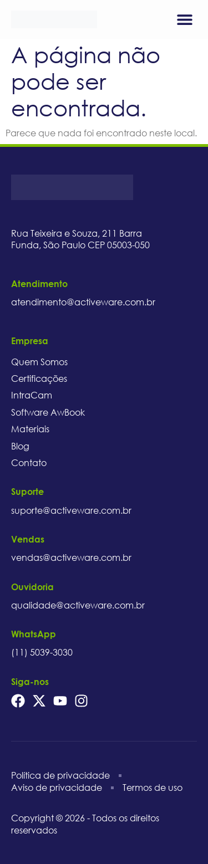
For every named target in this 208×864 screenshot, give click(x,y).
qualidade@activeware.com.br (78, 605)
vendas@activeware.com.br (71, 557)
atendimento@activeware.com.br (83, 302)
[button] (184, 19)
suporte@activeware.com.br (71, 510)
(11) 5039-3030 (42, 652)
